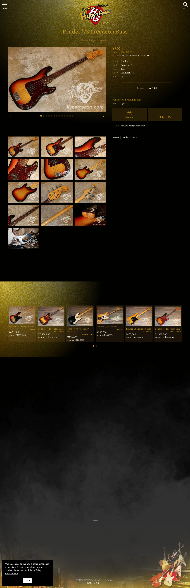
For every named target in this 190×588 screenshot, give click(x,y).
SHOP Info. (95, 441)
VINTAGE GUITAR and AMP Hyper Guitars (95, 580)
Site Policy (95, 565)
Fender (124, 61)
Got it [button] (27, 581)
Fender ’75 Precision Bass (21, 326)
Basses (115, 137)
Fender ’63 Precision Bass (167, 328)
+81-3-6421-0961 (165, 116)
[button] (41, 116)
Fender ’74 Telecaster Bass (78, 330)
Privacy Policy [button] (11, 573)
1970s (134, 137)
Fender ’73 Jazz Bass (107, 326)
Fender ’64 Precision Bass (50, 328)
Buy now (129, 116)
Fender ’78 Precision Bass (138, 328)
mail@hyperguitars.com (133, 125)
